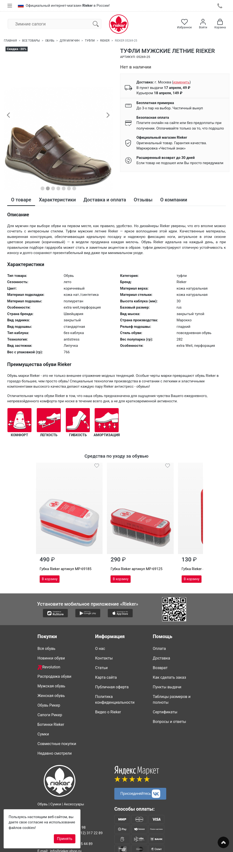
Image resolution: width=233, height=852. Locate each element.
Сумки (43, 718)
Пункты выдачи (167, 671)
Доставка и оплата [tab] (105, 200)
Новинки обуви (51, 642)
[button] (8, 115)
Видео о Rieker (108, 696)
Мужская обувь (51, 670)
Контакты (104, 642)
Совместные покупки (56, 728)
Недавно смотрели (54, 737)
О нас (100, 632)
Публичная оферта (112, 671)
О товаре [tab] (21, 200)
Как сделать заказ (169, 661)
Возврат (160, 652)
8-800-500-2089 (58, 797)
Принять (64, 838)
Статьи (101, 652)
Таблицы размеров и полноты (171, 683)
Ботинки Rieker (50, 708)
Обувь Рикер (48, 689)
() (181, 82)
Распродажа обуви (54, 660)
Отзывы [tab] (143, 200)
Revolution (48, 651)
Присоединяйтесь (140, 778)
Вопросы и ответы (169, 705)
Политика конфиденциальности (115, 683)
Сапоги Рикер (49, 699)
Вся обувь (46, 632)
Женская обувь (51, 680)
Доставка (161, 642)
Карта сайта (106, 661)
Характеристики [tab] (57, 200)
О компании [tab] (173, 200)
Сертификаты (165, 696)
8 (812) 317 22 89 (88, 817)
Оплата (159, 632)
